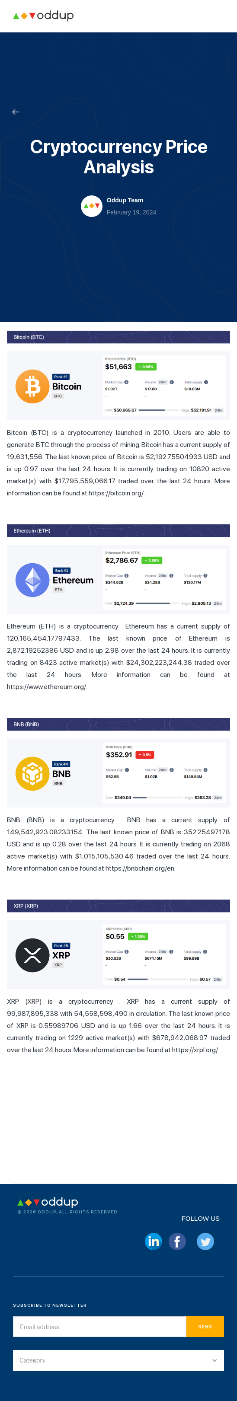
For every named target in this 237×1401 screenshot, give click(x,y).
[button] (118, 1360)
